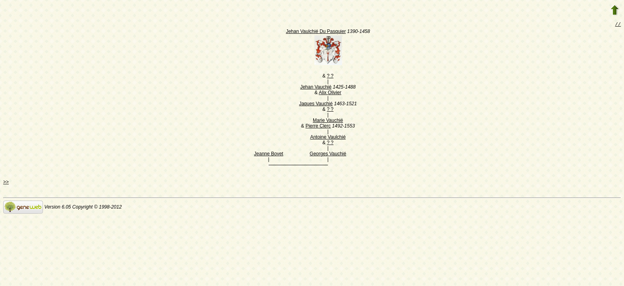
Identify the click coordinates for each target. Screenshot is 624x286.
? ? (330, 76)
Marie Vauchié (328, 121)
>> (6, 183)
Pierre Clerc (318, 126)
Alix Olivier (330, 93)
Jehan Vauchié (316, 88)
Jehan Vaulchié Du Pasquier (316, 32)
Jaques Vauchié (316, 104)
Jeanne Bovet (268, 154)
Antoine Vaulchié (327, 138)
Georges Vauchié (328, 154)
